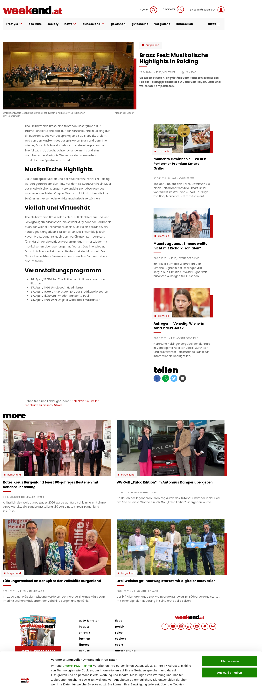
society (53, 24)
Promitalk (163, 236)
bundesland (93, 24)
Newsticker (173, 9)
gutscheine (139, 24)
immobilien (184, 24)
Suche (148, 9)
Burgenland (152, 45)
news (70, 24)
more (214, 24)
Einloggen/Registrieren (207, 9)
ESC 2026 (35, 24)
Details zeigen (207, 680)
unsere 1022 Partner (77, 632)
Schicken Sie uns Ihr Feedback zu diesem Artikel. (62, 403)
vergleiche (162, 24)
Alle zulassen (229, 628)
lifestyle (14, 24)
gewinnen (118, 24)
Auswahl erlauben (229, 639)
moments (163, 151)
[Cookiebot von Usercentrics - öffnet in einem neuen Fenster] (25, 680)
